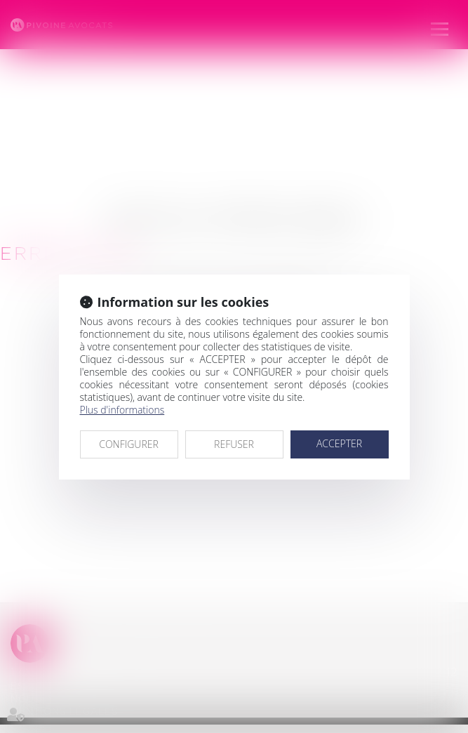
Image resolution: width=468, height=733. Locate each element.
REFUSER (234, 444)
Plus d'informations (122, 409)
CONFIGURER (129, 444)
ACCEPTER (339, 443)
